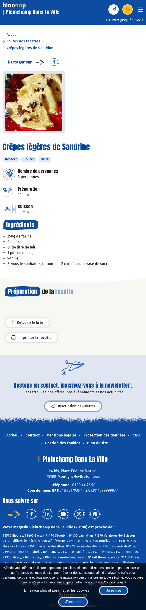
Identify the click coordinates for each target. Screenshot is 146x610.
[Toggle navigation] (140, 11)
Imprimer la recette (31, 337)
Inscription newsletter (73, 406)
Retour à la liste (27, 322)
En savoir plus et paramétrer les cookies (56, 590)
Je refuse (113, 590)
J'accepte (73, 602)
